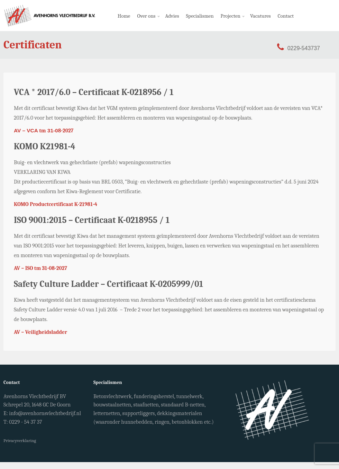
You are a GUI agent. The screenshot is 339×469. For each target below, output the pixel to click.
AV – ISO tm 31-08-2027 (40, 268)
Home (124, 16)
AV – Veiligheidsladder (40, 332)
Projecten (231, 22)
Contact (286, 16)
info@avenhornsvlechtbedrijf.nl (45, 413)
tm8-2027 (43, 131)
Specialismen (200, 16)
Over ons (147, 22)
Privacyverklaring (19, 440)
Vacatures (260, 16)
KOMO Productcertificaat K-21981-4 (55, 204)
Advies (172, 16)
